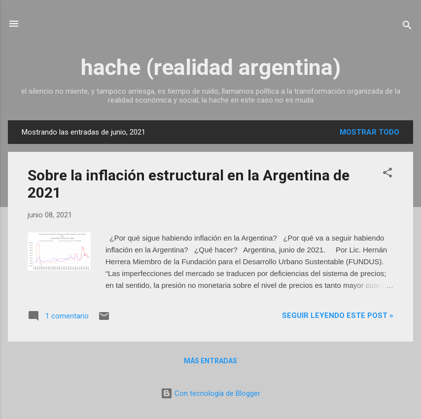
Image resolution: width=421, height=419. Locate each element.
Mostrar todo (369, 132)
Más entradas (210, 361)
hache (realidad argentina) (211, 67)
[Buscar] (407, 27)
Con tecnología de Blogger (210, 393)
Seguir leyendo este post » (337, 315)
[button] (387, 174)
